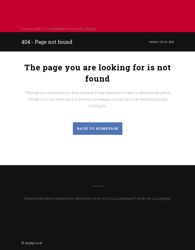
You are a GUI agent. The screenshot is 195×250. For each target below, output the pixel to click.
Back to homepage (97, 128)
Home (153, 42)
